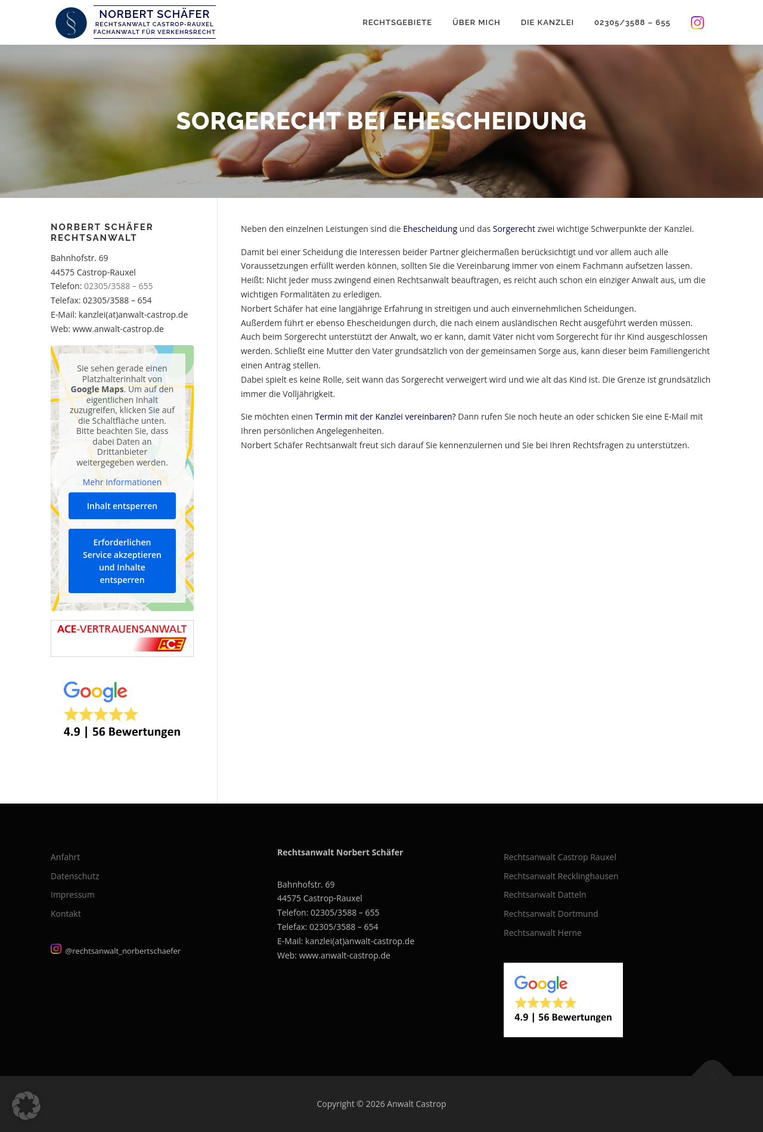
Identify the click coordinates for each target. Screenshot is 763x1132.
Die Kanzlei (547, 22)
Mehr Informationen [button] (122, 482)
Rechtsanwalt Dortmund (551, 913)
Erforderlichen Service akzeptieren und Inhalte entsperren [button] (122, 560)
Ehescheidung (430, 228)
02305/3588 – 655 (632, 22)
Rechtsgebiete (397, 22)
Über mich (476, 22)
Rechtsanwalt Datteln (545, 894)
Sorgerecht (514, 228)
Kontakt (66, 913)
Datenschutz (75, 876)
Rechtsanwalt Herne (543, 932)
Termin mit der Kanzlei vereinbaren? (384, 416)
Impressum (73, 894)
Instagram (696, 22)
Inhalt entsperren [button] (122, 505)
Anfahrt (65, 857)
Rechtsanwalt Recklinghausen (561, 876)
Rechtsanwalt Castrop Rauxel (560, 857)
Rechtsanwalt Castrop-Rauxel (154, 24)
